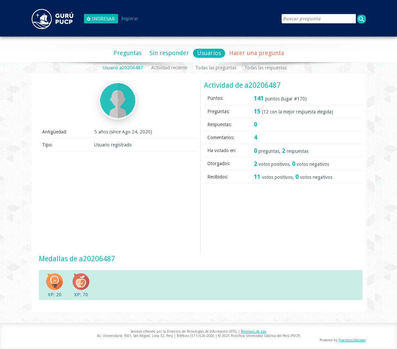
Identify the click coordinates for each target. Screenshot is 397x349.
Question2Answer (352, 340)
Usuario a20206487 (123, 67)
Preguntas (127, 52)
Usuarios (209, 52)
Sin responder (169, 52)
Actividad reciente (169, 67)
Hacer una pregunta (256, 52)
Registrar (129, 19)
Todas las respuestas (265, 67)
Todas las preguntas (215, 67)
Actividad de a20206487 (242, 85)
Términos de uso (253, 331)
